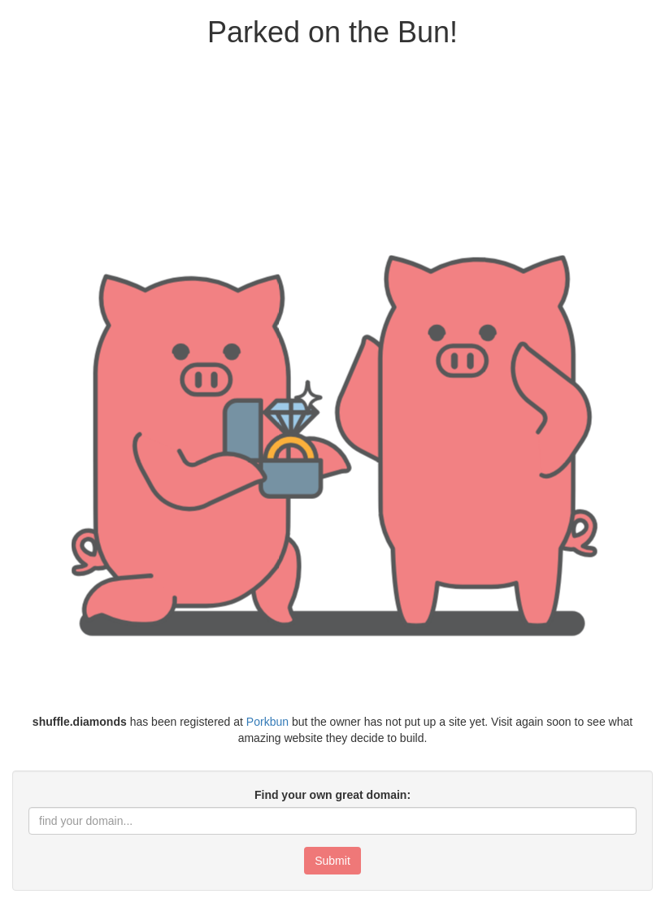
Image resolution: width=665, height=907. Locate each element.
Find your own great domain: (332, 794)
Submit (332, 860)
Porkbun (267, 721)
